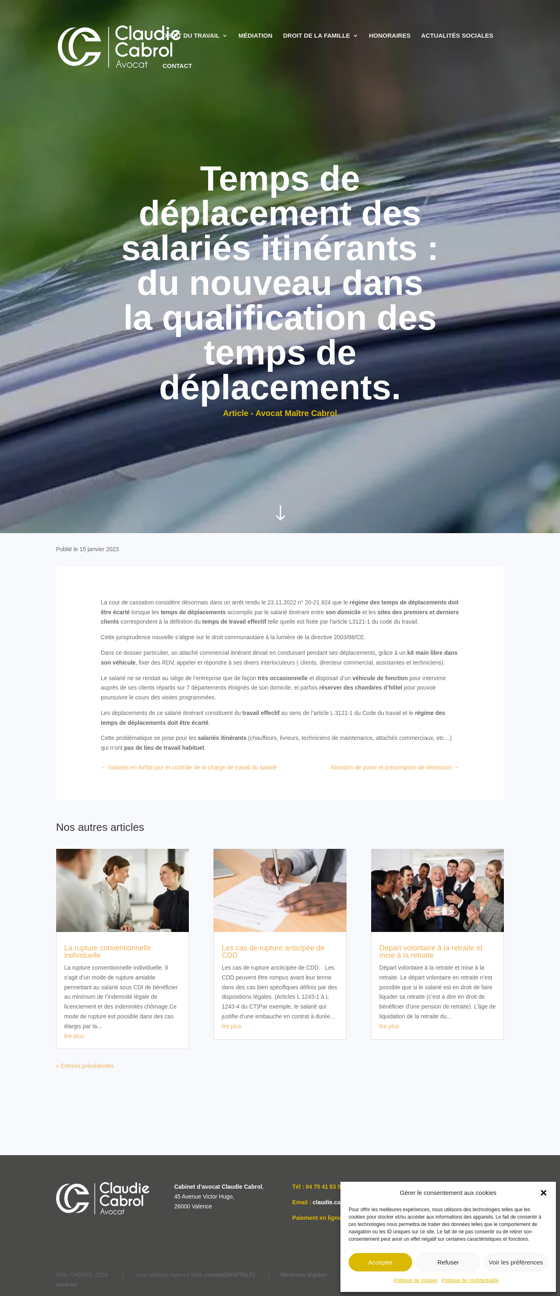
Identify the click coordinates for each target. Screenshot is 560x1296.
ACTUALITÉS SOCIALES (457, 36)
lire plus (74, 1036)
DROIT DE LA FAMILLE (316, 36)
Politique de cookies (416, 1280)
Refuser (448, 1262)
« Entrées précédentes (85, 1066)
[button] (544, 1193)
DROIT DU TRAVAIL (191, 36)
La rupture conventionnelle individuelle (107, 951)
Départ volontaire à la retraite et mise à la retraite (431, 951)
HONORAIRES (389, 36)
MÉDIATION (255, 36)
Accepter (380, 1262)
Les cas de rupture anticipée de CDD (273, 951)
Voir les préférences (516, 1262)
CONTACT (177, 66)
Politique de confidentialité (470, 1280)
